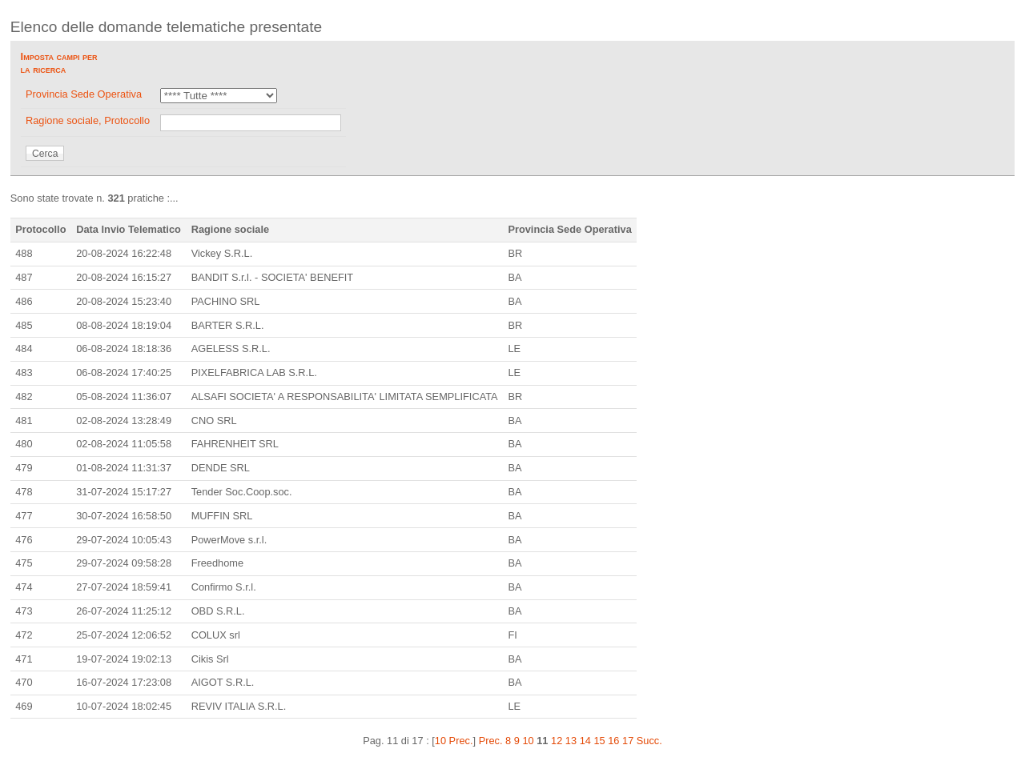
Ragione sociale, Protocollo (88, 120)
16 (613, 741)
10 (527, 741)
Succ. (649, 741)
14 (585, 741)
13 (571, 741)
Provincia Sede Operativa (84, 94)
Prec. (491, 741)
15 (599, 741)
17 (627, 741)
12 (556, 741)
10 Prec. (454, 741)
